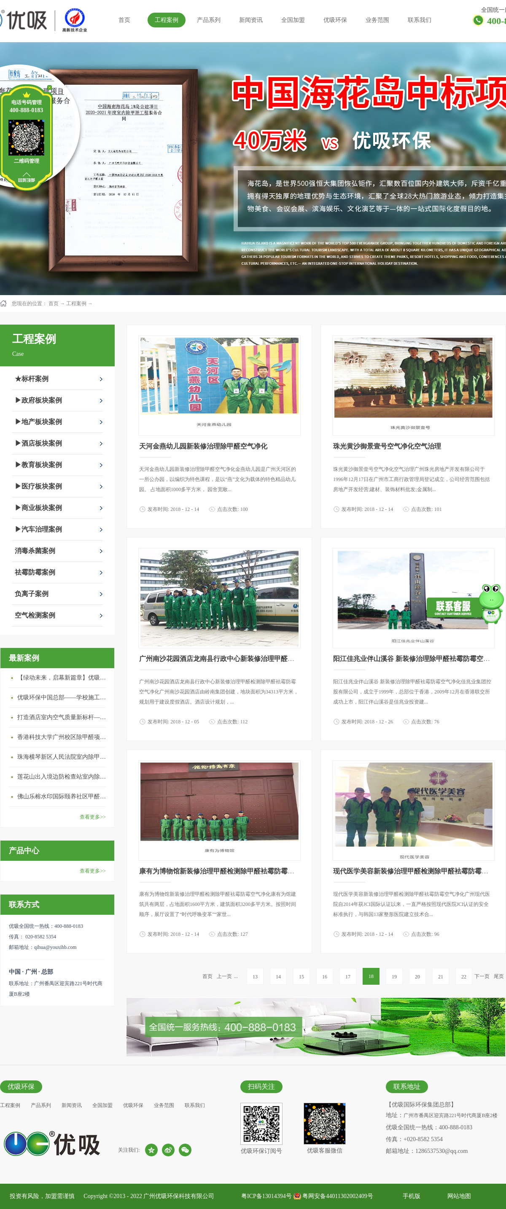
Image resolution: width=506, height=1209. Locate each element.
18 (371, 976)
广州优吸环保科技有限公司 (178, 1196)
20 (417, 977)
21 (440, 977)
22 (463, 977)
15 (301, 977)
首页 (124, 20)
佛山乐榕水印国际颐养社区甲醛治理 (63, 796)
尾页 (499, 976)
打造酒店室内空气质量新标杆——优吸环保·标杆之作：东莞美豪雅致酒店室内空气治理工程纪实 (63, 717)
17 (347, 977)
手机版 (410, 1196)
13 (255, 977)
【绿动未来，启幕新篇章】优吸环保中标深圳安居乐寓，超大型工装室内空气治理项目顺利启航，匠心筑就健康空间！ (63, 677)
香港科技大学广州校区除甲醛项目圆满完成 (63, 737)
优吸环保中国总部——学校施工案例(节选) (63, 697)
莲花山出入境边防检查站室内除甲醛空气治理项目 (63, 777)
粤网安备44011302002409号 (337, 1196)
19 (394, 977)
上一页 (224, 976)
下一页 (482, 976)
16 (324, 977)
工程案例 (76, 303)
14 (278, 977)
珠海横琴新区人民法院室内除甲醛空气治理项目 (63, 757)
